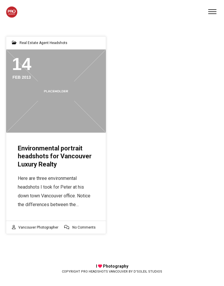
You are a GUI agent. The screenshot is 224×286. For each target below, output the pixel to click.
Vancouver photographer (38, 227)
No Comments (84, 227)
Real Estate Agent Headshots (43, 43)
